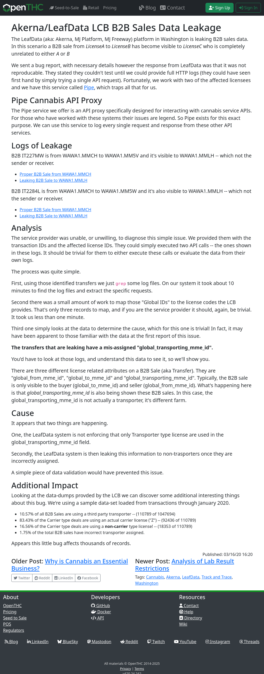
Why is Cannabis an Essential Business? (69, 564)
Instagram (217, 641)
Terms (139, 668)
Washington (146, 583)
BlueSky (67, 641)
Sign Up (219, 8)
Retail (91, 8)
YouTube (185, 641)
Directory (190, 618)
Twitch (156, 641)
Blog (147, 7)
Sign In (248, 8)
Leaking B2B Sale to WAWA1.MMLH (53, 180)
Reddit (129, 641)
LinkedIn (37, 641)
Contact (172, 7)
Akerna (173, 577)
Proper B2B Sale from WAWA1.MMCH (55, 174)
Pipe (89, 87)
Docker (101, 612)
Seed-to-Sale (64, 8)
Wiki (183, 624)
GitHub (100, 605)
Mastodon (99, 641)
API (97, 618)
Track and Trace (217, 577)
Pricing (110, 8)
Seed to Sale (15, 618)
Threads (249, 641)
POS (7, 624)
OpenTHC (12, 605)
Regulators (13, 630)
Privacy (125, 668)
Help (186, 612)
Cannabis (155, 577)
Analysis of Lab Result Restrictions (184, 564)
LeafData (190, 577)
